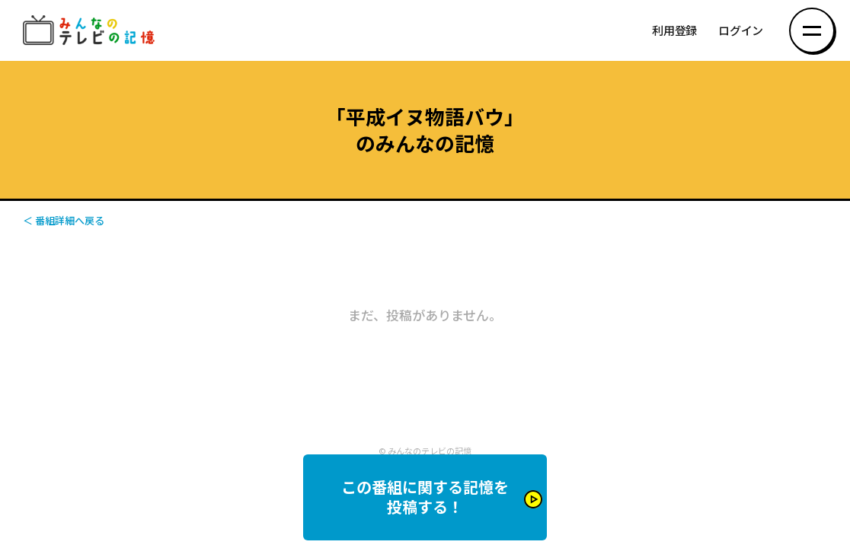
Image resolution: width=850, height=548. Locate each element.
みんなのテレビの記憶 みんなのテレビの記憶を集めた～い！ (91, 31)
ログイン (740, 31)
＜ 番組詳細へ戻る (63, 220)
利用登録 (674, 31)
